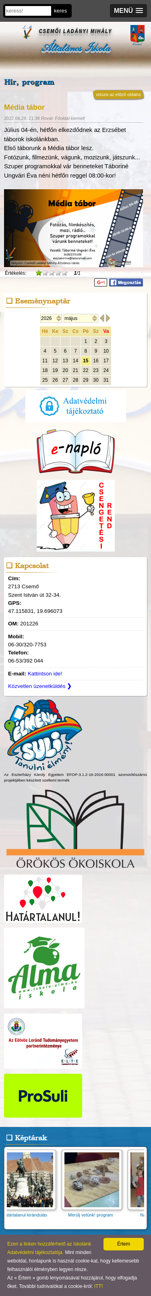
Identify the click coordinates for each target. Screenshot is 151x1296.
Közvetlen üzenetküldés (40, 686)
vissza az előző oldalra (118, 94)
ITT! (98, 1286)
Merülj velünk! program (93, 1212)
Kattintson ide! (45, 674)
